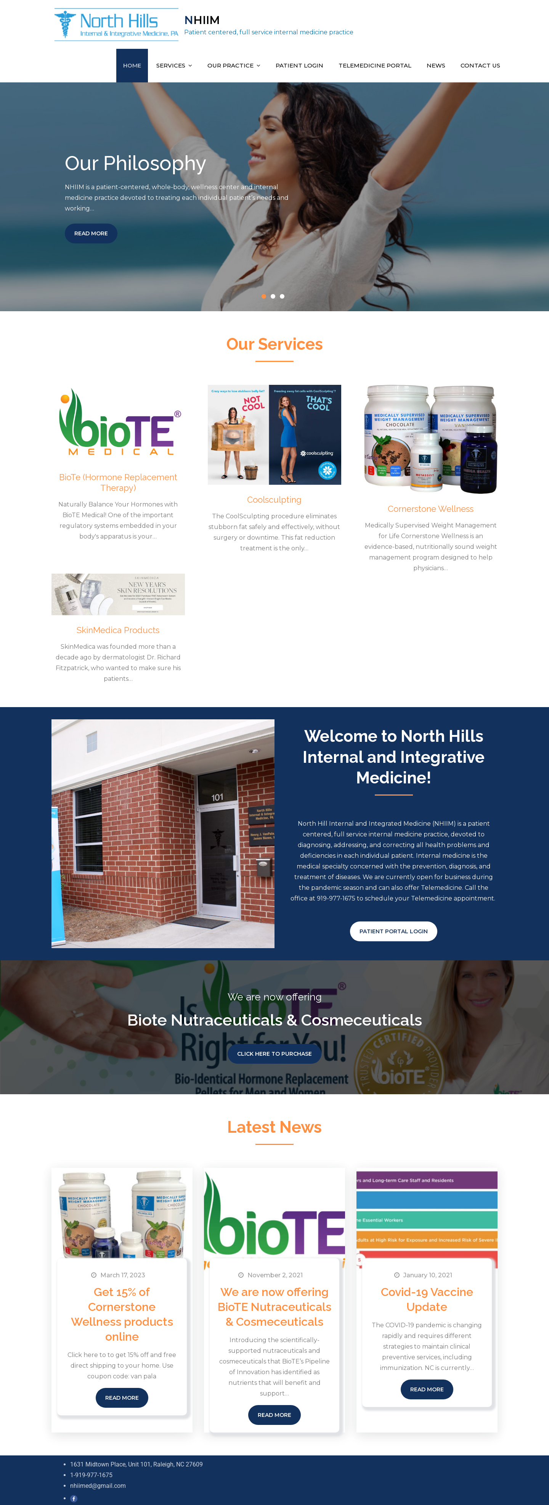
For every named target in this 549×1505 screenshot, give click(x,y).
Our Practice (230, 62)
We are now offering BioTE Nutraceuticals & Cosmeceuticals (274, 1304)
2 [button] (274, 295)
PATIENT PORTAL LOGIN (394, 928)
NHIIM (200, 18)
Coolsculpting (274, 497)
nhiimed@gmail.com (98, 1483)
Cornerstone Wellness (431, 506)
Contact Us (480, 62)
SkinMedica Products (118, 627)
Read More (91, 230)
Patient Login (299, 62)
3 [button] (283, 295)
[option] (274, 194)
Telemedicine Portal (375, 62)
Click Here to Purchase (274, 1051)
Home (132, 62)
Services (170, 62)
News (436, 62)
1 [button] (265, 295)
